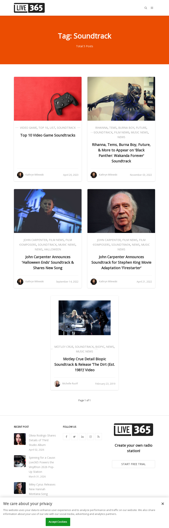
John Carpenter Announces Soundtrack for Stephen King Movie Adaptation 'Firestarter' (121, 262)
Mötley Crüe (63, 347)
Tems (113, 128)
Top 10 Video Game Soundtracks (47, 135)
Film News (121, 132)
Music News (139, 132)
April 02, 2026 (36, 449)
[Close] (162, 503)
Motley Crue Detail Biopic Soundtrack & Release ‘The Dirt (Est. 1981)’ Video (84, 364)
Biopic (99, 347)
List (52, 128)
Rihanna (101, 128)
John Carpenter (35, 240)
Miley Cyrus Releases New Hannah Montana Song (42, 489)
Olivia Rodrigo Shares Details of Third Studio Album (42, 440)
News (121, 137)
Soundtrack (66, 128)
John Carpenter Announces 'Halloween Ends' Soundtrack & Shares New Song (48, 262)
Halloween (52, 249)
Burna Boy (126, 128)
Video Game (28, 128)
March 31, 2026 (37, 476)
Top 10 (43, 128)
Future (141, 128)
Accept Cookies (58, 521)
